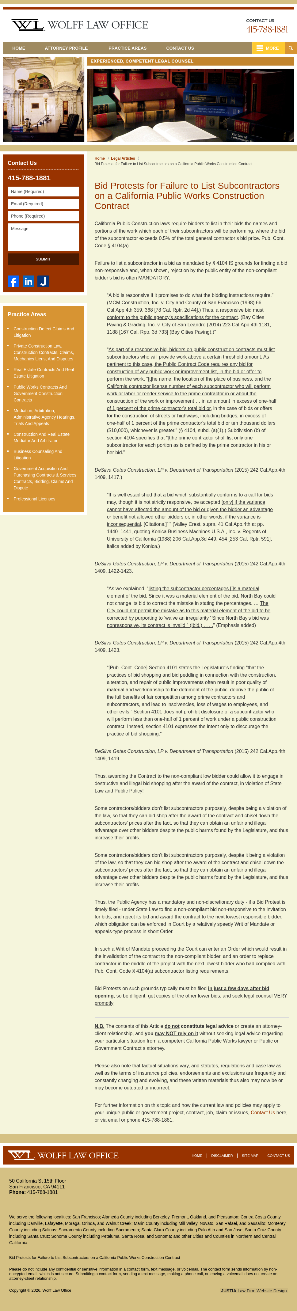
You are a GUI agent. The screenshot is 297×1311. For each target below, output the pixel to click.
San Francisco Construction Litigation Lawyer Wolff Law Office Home (79, 25)
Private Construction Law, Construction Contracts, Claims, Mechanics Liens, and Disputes (44, 352)
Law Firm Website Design (255, 1290)
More (271, 48)
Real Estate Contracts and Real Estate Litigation (44, 372)
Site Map (250, 1155)
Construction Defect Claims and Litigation (44, 331)
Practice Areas (130, 48)
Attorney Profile (68, 48)
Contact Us (184, 48)
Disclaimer (222, 1155)
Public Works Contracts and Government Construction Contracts (40, 393)
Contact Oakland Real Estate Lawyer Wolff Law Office (267, 25)
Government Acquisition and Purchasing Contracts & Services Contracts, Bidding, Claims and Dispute (45, 478)
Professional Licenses (34, 498)
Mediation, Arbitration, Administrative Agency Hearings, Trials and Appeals (45, 416)
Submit (43, 259)
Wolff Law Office (57, 1290)
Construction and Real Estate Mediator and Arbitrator (42, 437)
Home (19, 48)
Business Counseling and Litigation (38, 454)
